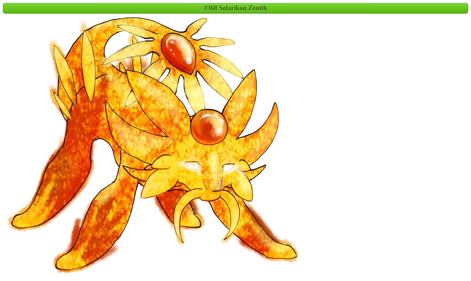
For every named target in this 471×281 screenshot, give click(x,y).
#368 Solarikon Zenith (235, 8)
